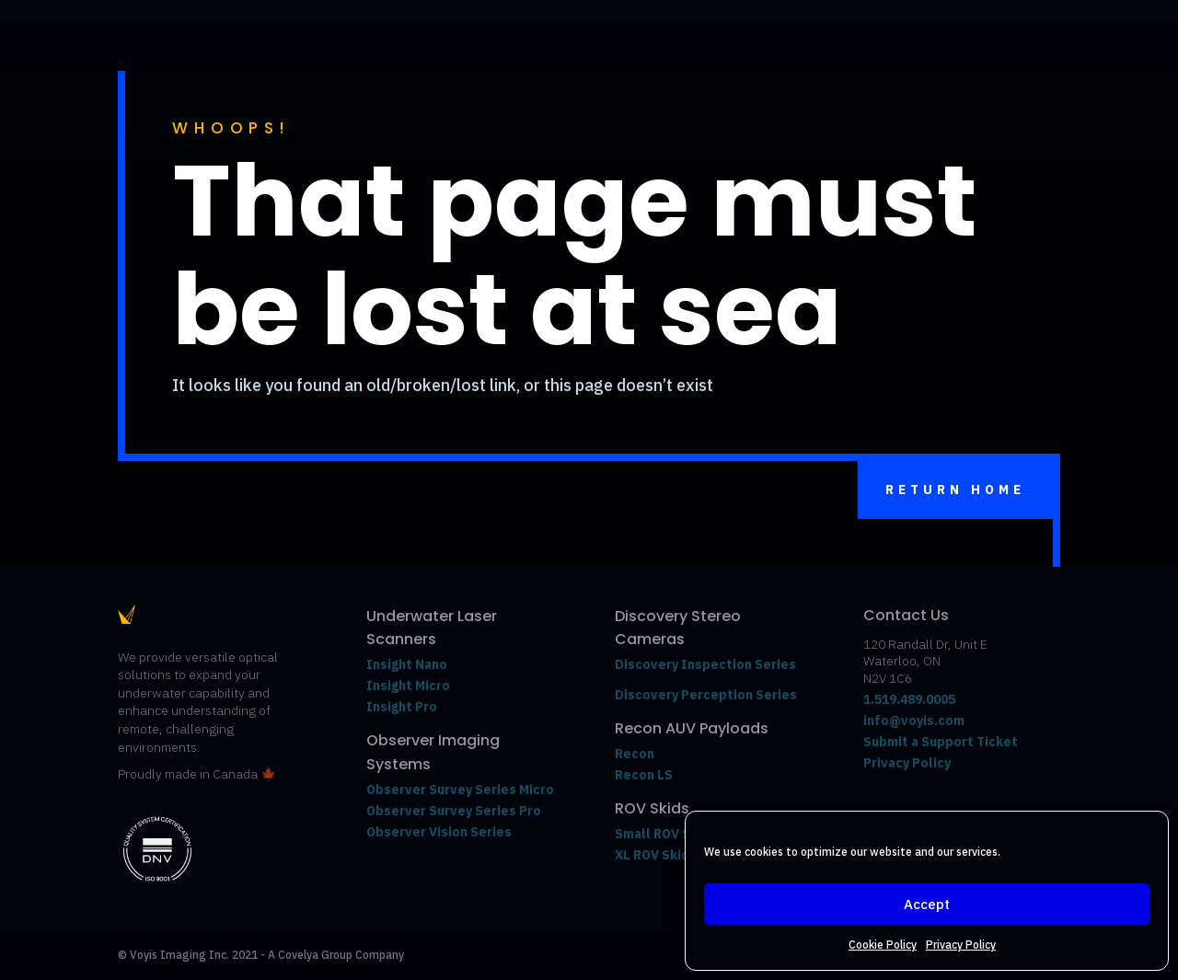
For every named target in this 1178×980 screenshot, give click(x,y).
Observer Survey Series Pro (453, 810)
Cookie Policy (883, 944)
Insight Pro (401, 706)
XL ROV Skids (656, 855)
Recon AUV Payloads (691, 728)
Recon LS (644, 775)
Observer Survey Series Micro (460, 789)
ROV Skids (652, 808)
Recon (636, 753)
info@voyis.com (913, 720)
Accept (927, 904)
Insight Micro (408, 685)
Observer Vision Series (440, 832)
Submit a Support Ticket (940, 741)
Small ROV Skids (666, 833)
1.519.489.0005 (909, 699)
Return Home (955, 489)
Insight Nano (406, 664)
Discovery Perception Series (706, 694)
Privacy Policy (961, 944)
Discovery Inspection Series (705, 664)
